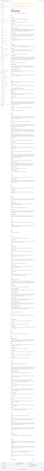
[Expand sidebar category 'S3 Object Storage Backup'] (9, 44)
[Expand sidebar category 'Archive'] (9, 46)
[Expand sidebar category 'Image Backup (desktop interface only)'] (9, 41)
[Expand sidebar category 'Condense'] (9, 89)
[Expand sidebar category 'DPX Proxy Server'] (9, 11)
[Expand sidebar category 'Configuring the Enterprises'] (9, 80)
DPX (3, 464)
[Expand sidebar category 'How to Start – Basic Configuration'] (9, 8)
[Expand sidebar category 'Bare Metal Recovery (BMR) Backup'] (9, 36)
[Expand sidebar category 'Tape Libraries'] (9, 17)
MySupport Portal (18, 464)
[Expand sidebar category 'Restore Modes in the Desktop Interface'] (9, 52)
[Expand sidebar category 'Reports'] (9, 65)
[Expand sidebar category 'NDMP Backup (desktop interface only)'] (9, 39)
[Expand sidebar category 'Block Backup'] (9, 33)
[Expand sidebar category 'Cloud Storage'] (9, 28)
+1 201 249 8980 (32, 465)
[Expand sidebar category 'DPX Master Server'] (9, 9)
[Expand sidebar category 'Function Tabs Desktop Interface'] (9, 76)
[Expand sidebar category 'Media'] (9, 16)
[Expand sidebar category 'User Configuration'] (9, 19)
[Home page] (11, 8)
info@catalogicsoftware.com (34, 464)
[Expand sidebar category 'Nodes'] (9, 14)
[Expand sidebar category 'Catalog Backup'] (9, 37)
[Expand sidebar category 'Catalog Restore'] (9, 53)
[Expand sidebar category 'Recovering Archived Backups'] (9, 55)
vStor (3, 465)
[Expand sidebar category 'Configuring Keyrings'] (9, 99)
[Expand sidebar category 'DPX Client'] (9, 10)
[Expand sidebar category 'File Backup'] (9, 32)
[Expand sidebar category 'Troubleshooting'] (9, 102)
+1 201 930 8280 (34, 466)
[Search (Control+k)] (39, 1)
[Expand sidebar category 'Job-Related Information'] (9, 90)
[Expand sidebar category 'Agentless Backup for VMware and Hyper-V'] (9, 42)
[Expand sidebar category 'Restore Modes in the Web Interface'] (9, 50)
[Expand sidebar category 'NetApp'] (9, 27)
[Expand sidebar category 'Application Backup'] (9, 34)
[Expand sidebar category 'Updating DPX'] (9, 97)
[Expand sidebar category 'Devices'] (9, 15)
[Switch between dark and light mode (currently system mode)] (42, 1)
